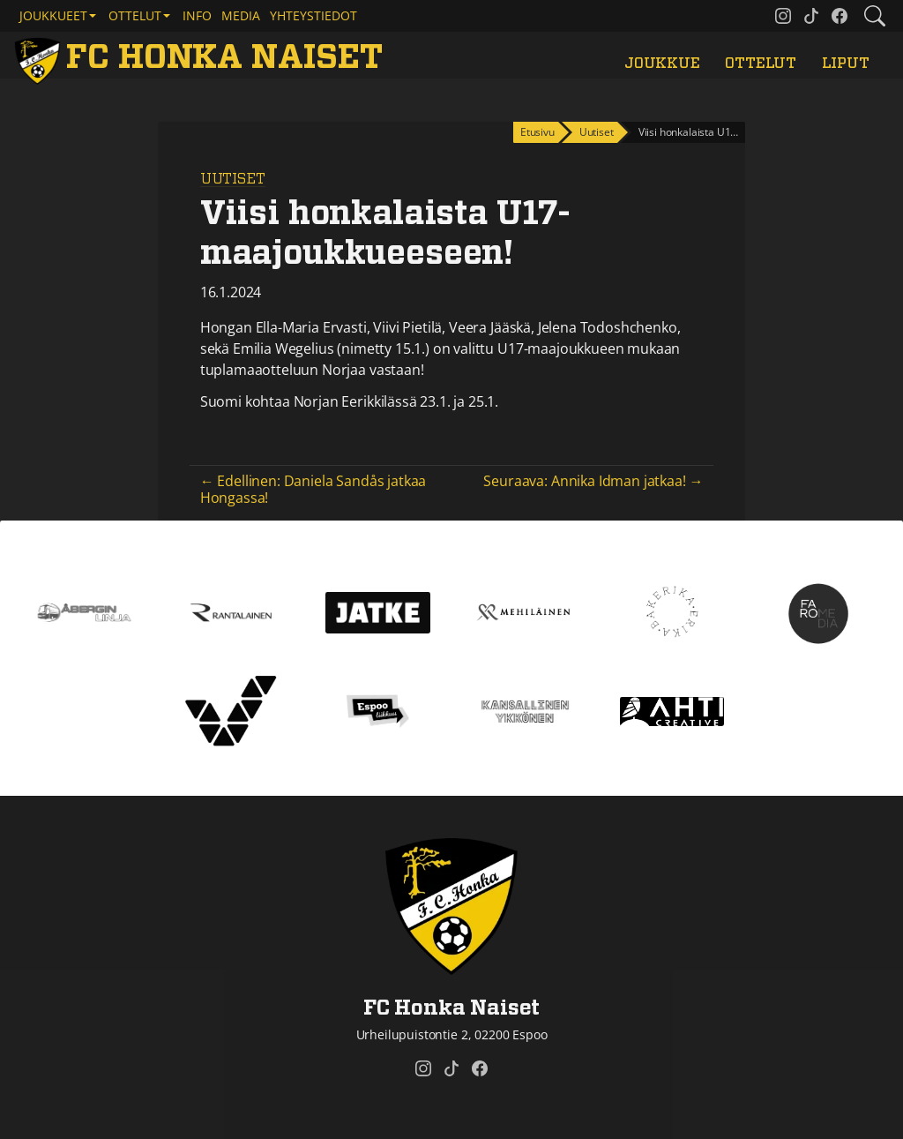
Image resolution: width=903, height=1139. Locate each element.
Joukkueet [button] (53, 15)
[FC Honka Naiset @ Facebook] (839, 16)
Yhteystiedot (313, 15)
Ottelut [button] (134, 15)
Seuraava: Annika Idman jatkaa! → (593, 481)
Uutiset (232, 179)
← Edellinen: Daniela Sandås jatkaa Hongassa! (313, 489)
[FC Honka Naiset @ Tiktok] (811, 16)
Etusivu (537, 131)
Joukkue (662, 63)
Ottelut (760, 63)
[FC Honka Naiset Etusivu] (202, 59)
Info (197, 15)
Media (240, 15)
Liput (845, 63)
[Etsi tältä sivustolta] (875, 16)
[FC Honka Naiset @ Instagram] (783, 16)
